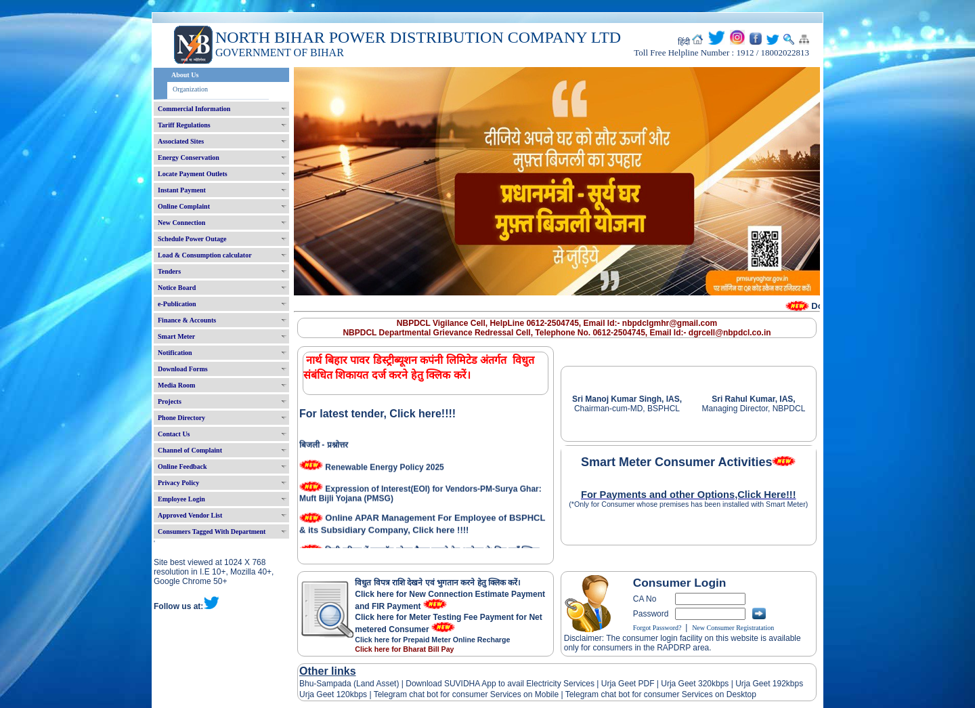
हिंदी (684, 42)
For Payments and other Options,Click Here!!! (688, 494)
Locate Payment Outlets (193, 174)
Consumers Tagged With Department (211, 531)
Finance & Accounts (187, 320)
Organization (190, 89)
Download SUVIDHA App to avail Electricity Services (500, 683)
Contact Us (174, 434)
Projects (169, 401)
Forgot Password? (657, 627)
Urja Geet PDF (628, 683)
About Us (184, 75)
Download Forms (183, 369)
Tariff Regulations (184, 125)
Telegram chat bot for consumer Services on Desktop (660, 694)
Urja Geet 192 (759, 683)
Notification (175, 352)
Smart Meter (176, 336)
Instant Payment (182, 190)
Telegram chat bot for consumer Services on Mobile (466, 694)
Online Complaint (184, 206)
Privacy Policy (178, 482)
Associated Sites (181, 141)
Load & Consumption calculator (205, 255)
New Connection (181, 222)
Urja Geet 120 (324, 694)
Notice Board (177, 287)
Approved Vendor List (190, 515)
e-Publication (177, 304)
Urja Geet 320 (686, 683)
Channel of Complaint (190, 450)
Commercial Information (194, 108)
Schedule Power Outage (192, 239)
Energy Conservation (188, 157)
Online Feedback (182, 466)
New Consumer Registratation (733, 627)
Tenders (169, 271)
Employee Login (181, 499)
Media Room (176, 385)
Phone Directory (181, 417)
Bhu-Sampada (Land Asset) (349, 683)
